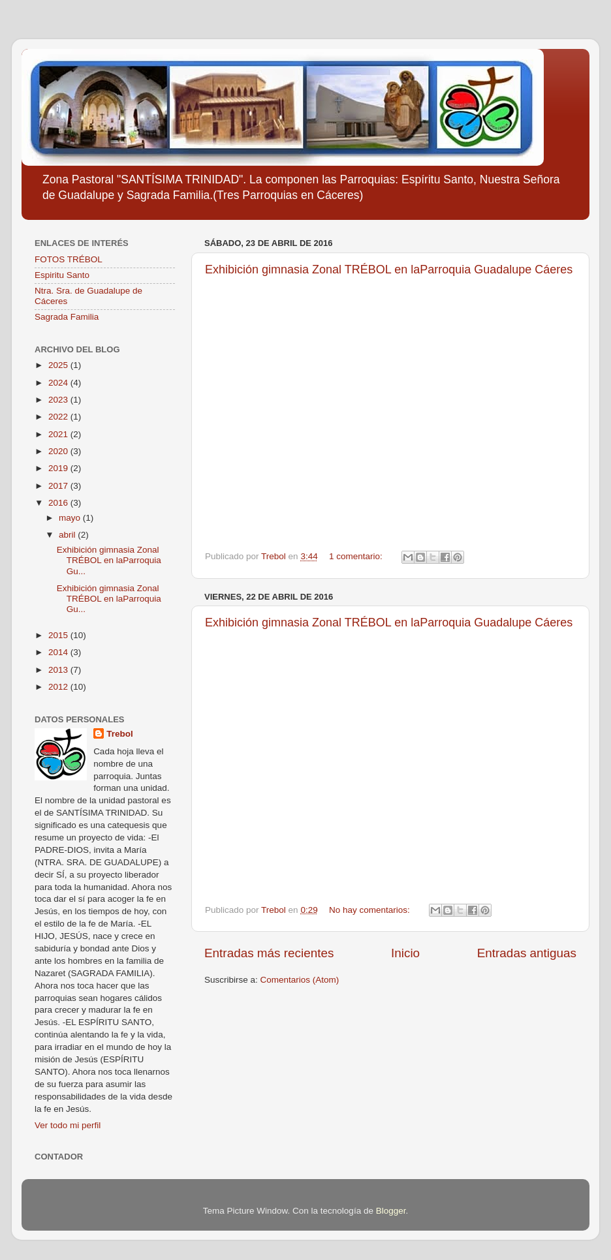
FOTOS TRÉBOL (68, 259)
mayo (71, 518)
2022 (59, 417)
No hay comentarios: (371, 910)
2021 (59, 434)
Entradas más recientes (269, 953)
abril (68, 535)
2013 (59, 670)
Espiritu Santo (62, 275)
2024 (59, 383)
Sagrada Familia (67, 317)
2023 (59, 400)
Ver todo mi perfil (68, 1125)
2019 (59, 468)
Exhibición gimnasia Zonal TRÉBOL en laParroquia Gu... (109, 560)
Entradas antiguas (526, 953)
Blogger (391, 1211)
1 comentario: (357, 556)
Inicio (405, 953)
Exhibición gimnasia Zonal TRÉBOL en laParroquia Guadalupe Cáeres (388, 269)
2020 (59, 451)
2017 (59, 486)
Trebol (119, 734)
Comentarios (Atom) (299, 980)
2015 (59, 635)
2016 (59, 503)
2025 (59, 365)
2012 (59, 687)
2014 (59, 652)
